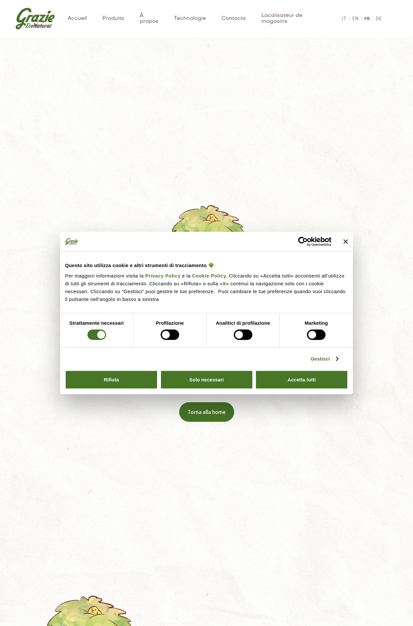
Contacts (233, 18)
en (355, 18)
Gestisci (320, 359)
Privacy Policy (162, 275)
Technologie (190, 18)
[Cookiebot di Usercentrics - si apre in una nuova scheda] (302, 242)
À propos (149, 18)
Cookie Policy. (209, 275)
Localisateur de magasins (281, 18)
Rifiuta (111, 379)
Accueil (77, 18)
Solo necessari (206, 379)
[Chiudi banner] (345, 241)
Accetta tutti (301, 379)
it (344, 18)
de (379, 18)
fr (367, 18)
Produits (113, 18)
